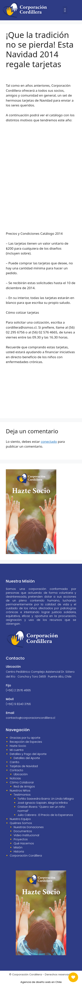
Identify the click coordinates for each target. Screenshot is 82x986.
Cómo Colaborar (22, 782)
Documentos (23, 831)
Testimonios (22, 795)
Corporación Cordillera (26, 856)
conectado (49, 441)
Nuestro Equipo (20, 819)
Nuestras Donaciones (29, 827)
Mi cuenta (16, 750)
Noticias (15, 778)
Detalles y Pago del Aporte (28, 754)
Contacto (16, 770)
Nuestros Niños (20, 790)
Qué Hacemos (24, 843)
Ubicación (21, 774)
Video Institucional (26, 835)
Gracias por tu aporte (25, 738)
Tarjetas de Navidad (24, 766)
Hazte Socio (18, 746)
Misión (18, 847)
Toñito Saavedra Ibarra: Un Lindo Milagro (46, 799)
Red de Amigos (24, 786)
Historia (19, 851)
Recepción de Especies (26, 742)
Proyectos (21, 839)
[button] (65, 10)
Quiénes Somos (21, 823)
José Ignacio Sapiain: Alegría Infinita (43, 803)
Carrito (14, 762)
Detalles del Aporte (27, 758)
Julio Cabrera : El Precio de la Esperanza (45, 815)
